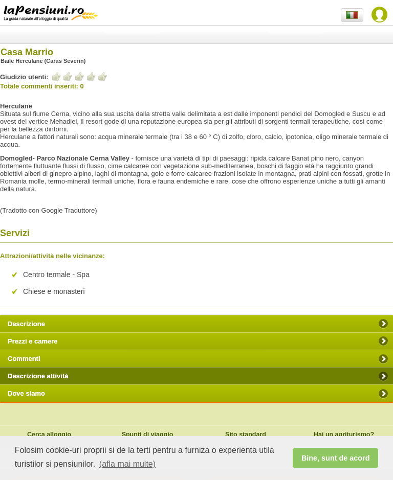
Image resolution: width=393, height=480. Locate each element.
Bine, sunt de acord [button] (335, 458)
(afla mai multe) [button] (127, 464)
